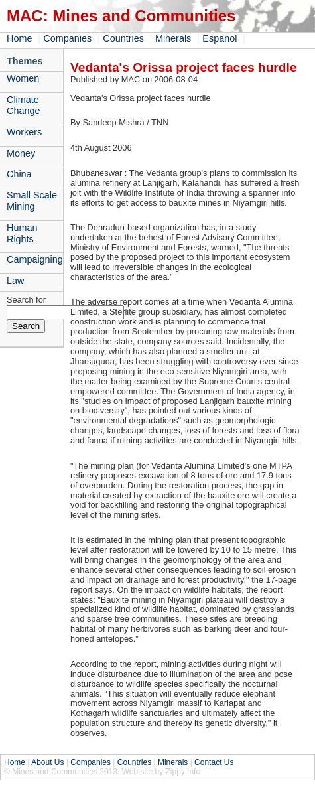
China (19, 174)
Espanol (219, 38)
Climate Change (23, 105)
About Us (47, 762)
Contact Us (213, 762)
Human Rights (22, 233)
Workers (24, 132)
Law (15, 280)
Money (21, 153)
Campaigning (35, 259)
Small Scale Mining (32, 201)
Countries (123, 38)
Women (23, 78)
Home (19, 38)
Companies (67, 38)
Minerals (173, 38)
